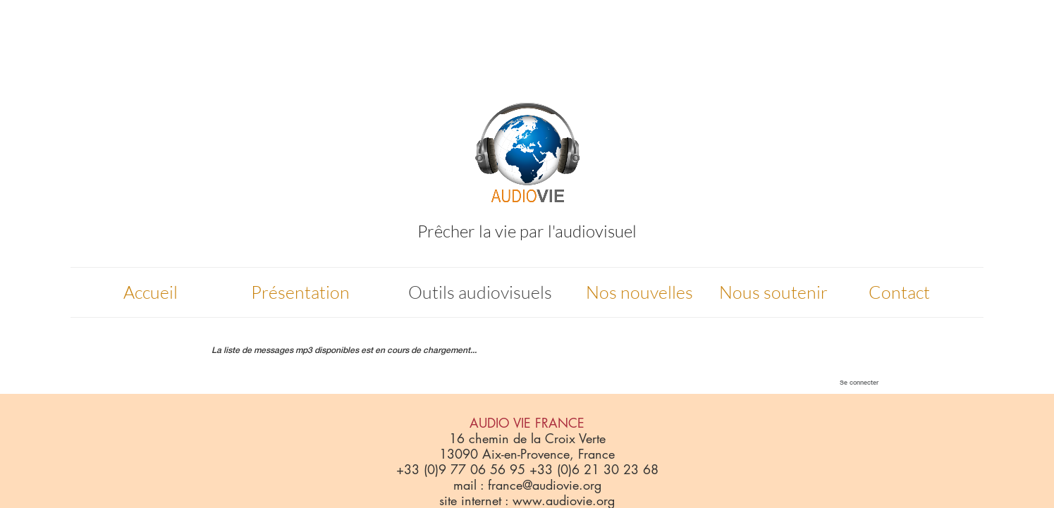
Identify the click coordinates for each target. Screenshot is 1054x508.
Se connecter (859, 382)
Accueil (150, 292)
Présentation (300, 292)
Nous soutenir (773, 292)
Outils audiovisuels (480, 292)
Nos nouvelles (639, 292)
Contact (899, 292)
